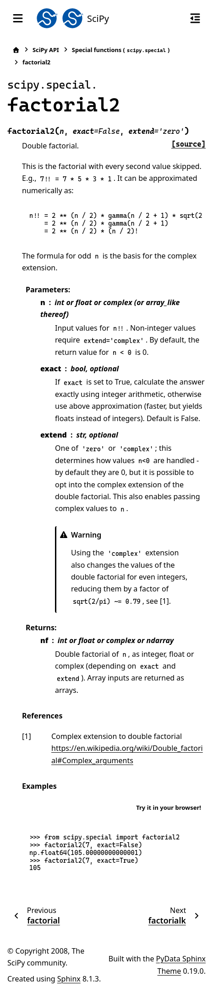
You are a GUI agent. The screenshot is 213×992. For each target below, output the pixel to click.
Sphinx (69, 979)
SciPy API (46, 50)
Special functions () (121, 50)
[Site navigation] (17, 18)
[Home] (16, 50)
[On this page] (195, 18)
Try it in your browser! (168, 807)
